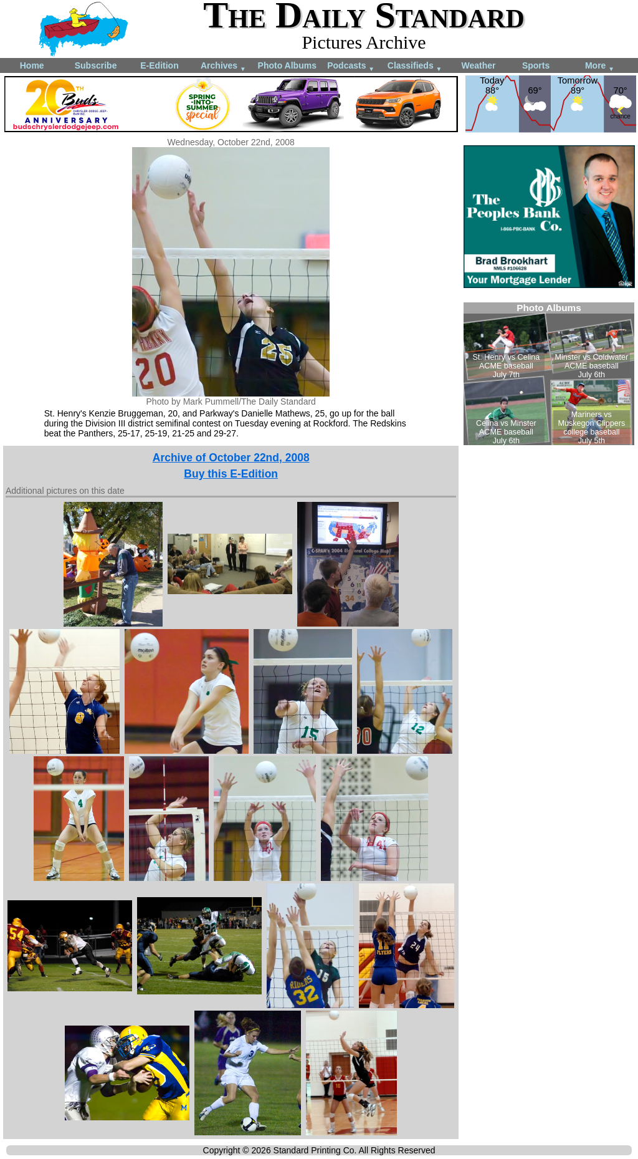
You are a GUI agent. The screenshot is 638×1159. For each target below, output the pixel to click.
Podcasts (350, 66)
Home (32, 65)
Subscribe (96, 65)
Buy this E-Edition (231, 474)
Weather (478, 65)
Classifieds (415, 66)
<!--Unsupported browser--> (549, 373)
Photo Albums (287, 65)
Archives (223, 66)
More (599, 66)
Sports (536, 65)
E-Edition (159, 65)
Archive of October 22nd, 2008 (231, 457)
